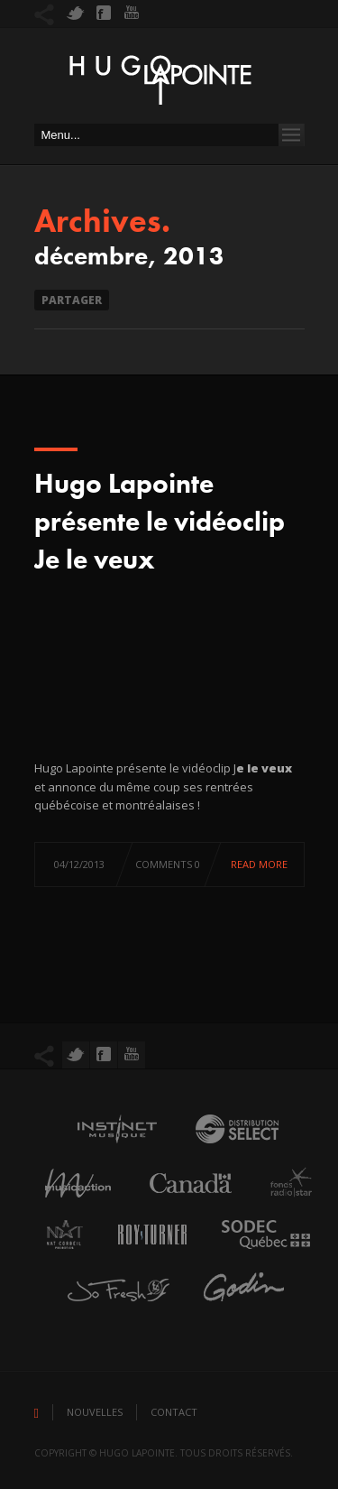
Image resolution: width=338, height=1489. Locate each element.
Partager (71, 300)
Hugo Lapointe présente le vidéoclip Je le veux (159, 522)
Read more (259, 864)
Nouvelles (95, 1412)
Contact (174, 1412)
